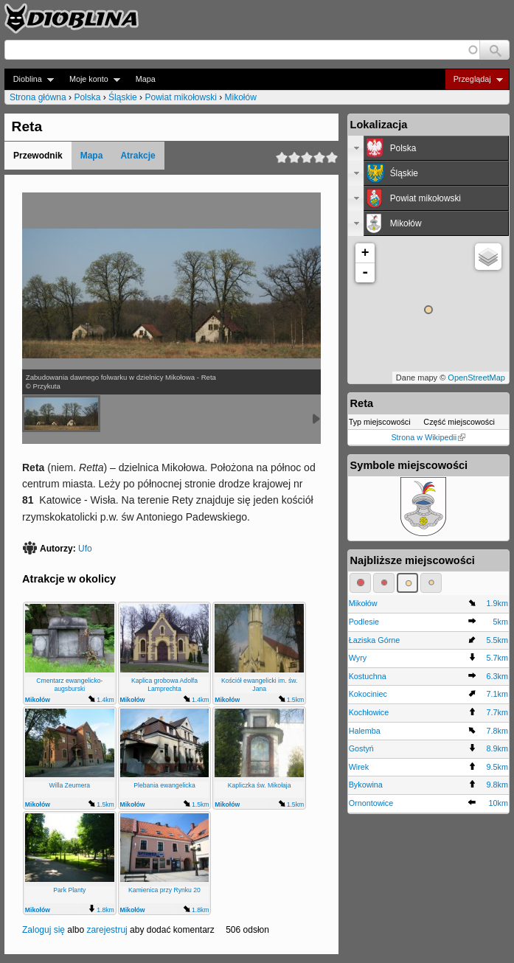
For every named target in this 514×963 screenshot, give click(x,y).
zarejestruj (106, 930)
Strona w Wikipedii (428, 437)
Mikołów (240, 97)
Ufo (85, 548)
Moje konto (90, 79)
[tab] (428, 148)
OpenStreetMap (476, 377)
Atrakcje (137, 155)
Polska (87, 97)
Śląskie (122, 97)
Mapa (146, 78)
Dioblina (29, 79)
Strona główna (38, 97)
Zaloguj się (43, 930)
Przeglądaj (474, 79)
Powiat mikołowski (180, 97)
